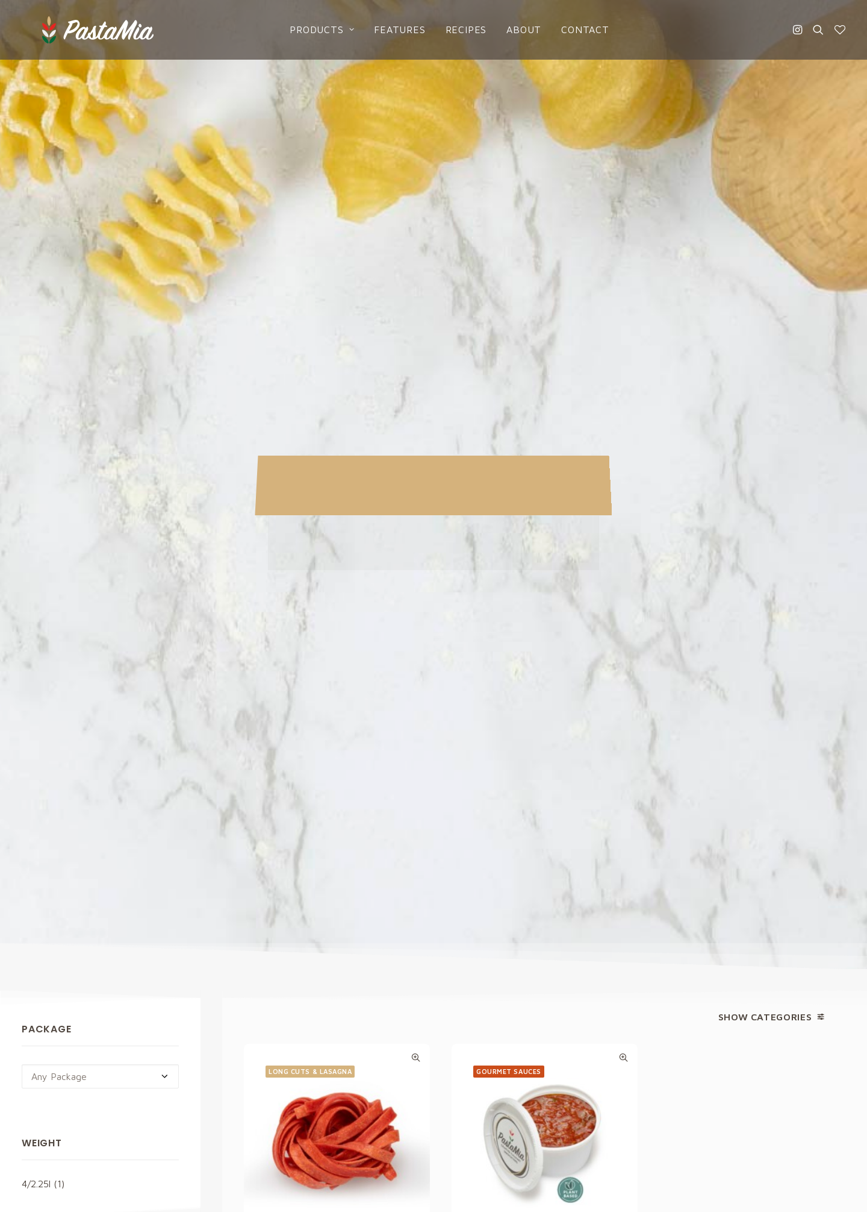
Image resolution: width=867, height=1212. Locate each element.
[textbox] (100, 454)
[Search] (818, 28)
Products (306, 28)
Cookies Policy (691, 988)
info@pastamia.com (63, 966)
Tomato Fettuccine (336, 635)
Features (383, 28)
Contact (569, 28)
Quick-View (416, 435)
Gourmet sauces (508, 449)
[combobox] (100, 454)
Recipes (450, 28)
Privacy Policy (538, 829)
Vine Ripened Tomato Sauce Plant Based (544, 642)
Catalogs (470, 1033)
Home (462, 966)
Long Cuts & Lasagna (310, 449)
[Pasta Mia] (71, 28)
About (508, 28)
